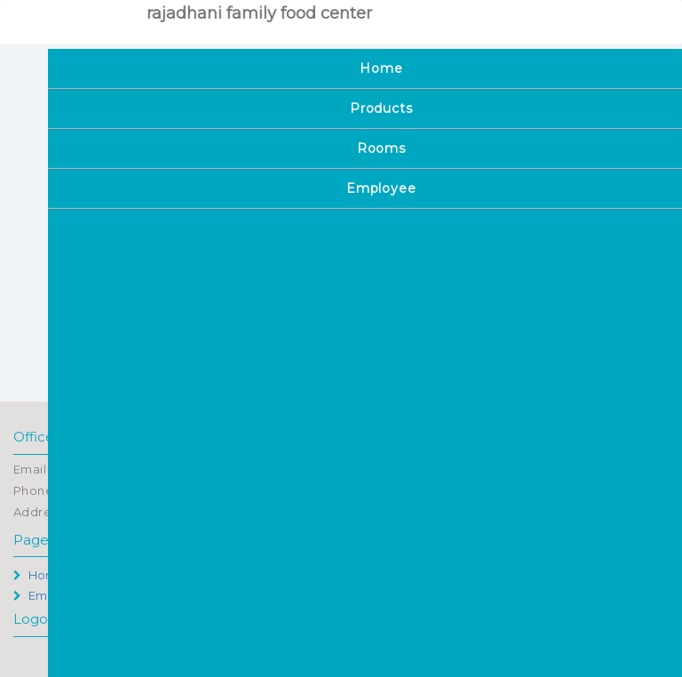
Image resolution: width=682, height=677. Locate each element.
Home (39, 575)
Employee (50, 595)
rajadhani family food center (259, 13)
